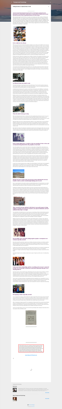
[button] (48, 6)
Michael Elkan (32, 406)
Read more (47, 392)
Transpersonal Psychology (19, 2)
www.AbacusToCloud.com (31, 355)
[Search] (50, 2)
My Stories (15, 386)
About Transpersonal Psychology (19, 395)
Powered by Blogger (31, 404)
